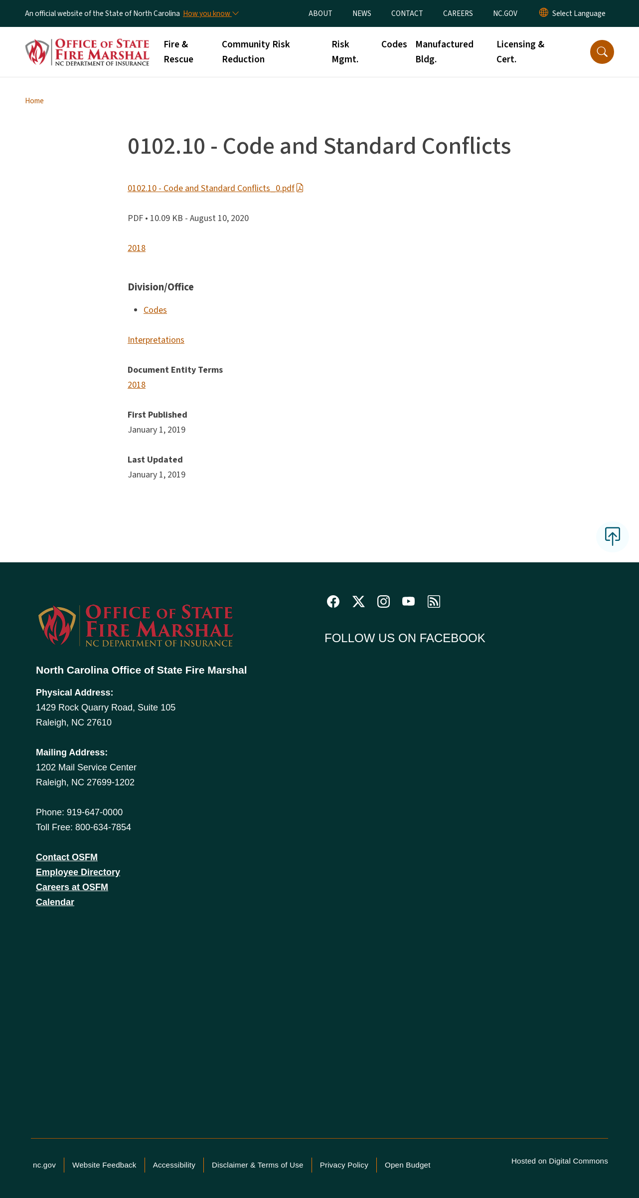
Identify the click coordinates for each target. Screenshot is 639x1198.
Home (34, 100)
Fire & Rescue (178, 51)
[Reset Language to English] (543, 13)
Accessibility (174, 1165)
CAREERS (458, 13)
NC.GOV (505, 13)
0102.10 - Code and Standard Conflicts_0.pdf (216, 188)
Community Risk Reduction (256, 51)
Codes (394, 44)
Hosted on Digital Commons (559, 1161)
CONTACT (407, 13)
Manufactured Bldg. (444, 51)
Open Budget (408, 1165)
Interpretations (156, 340)
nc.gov (44, 1165)
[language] (579, 13)
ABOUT (320, 13)
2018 (137, 248)
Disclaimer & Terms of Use (258, 1165)
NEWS (361, 13)
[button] (602, 52)
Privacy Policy (344, 1165)
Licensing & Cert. (520, 51)
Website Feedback (104, 1165)
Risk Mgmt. (344, 51)
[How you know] (210, 13)
